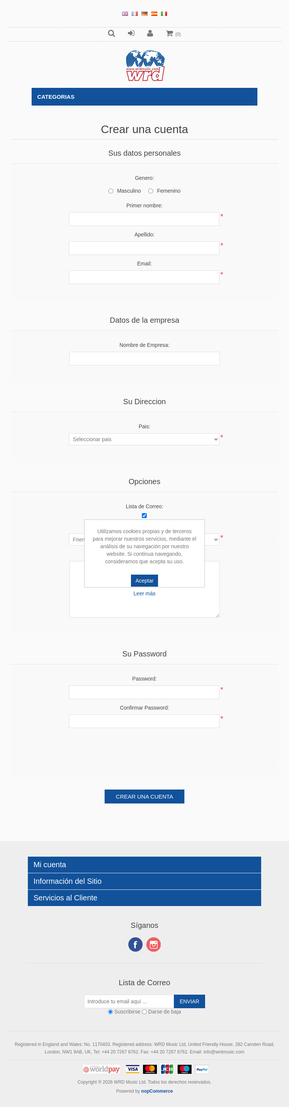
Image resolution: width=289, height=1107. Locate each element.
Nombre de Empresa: (144, 345)
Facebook (135, 944)
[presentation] (144, 748)
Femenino (168, 191)
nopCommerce (157, 1091)
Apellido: (144, 235)
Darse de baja (164, 1012)
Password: (144, 679)
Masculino (129, 191)
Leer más (144, 593)
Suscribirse (127, 1012)
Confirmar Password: (144, 708)
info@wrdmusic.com (224, 1052)
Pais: (144, 426)
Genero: (144, 178)
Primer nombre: (144, 205)
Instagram (153, 944)
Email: (144, 264)
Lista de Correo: (144, 506)
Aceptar (144, 581)
